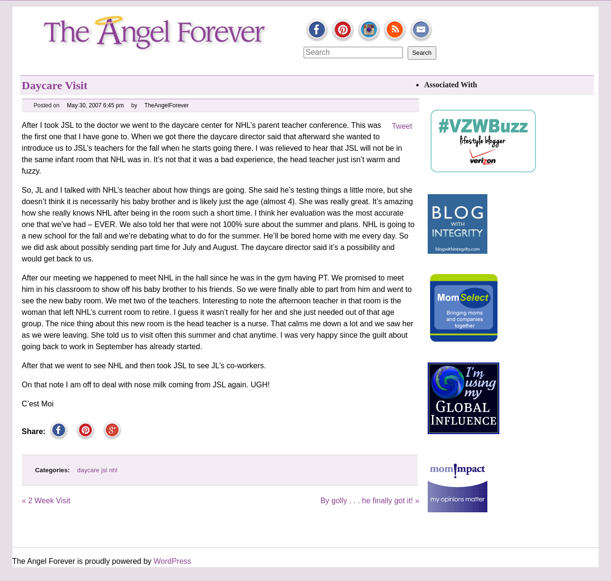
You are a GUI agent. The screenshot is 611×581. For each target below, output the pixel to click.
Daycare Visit (55, 85)
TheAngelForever (167, 105)
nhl (113, 470)
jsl (104, 470)
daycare (88, 470)
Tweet (402, 126)
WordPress (172, 561)
